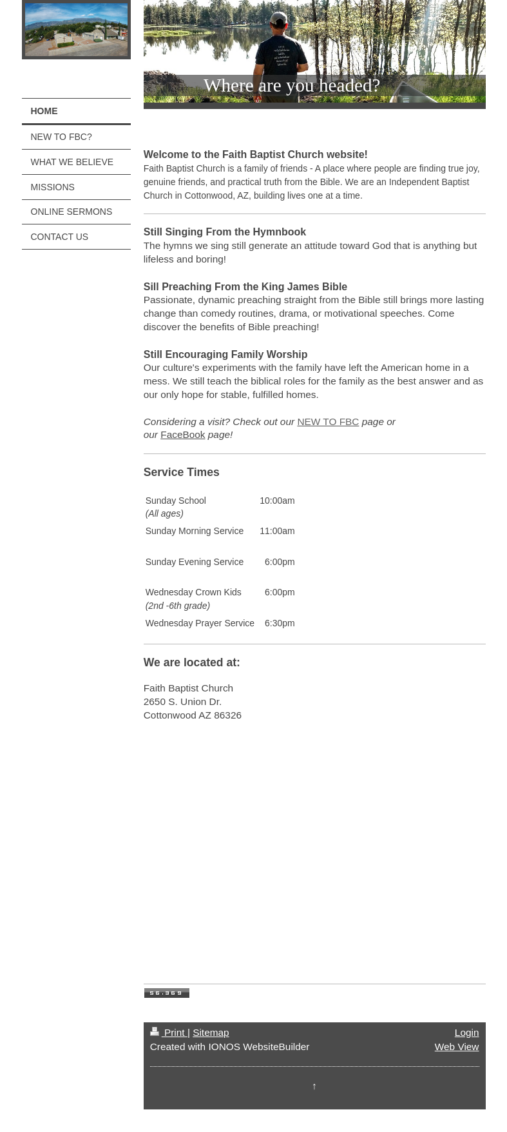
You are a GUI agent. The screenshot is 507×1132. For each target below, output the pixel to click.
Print (168, 1032)
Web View (457, 1046)
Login (467, 1032)
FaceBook (182, 434)
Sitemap (211, 1032)
